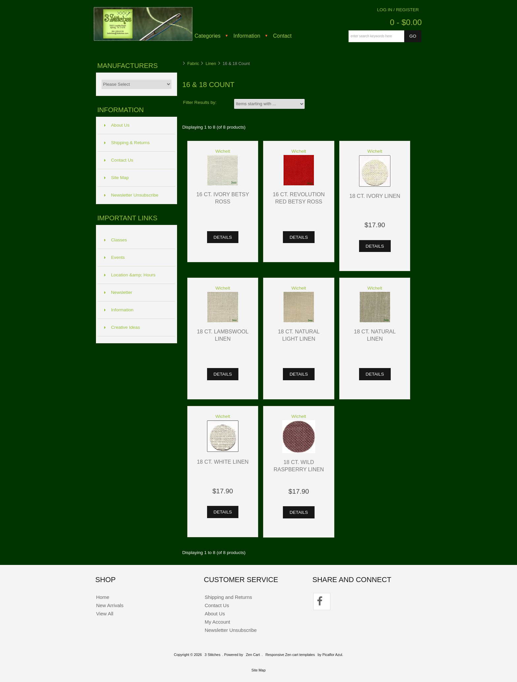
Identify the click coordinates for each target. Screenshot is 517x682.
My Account (217, 622)
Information (246, 36)
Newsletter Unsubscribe (131, 195)
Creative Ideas (122, 327)
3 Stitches (213, 655)
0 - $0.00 (406, 22)
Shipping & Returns (127, 142)
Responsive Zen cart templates (290, 655)
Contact (282, 36)
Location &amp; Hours (130, 274)
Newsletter (118, 292)
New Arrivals (109, 605)
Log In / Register (398, 9)
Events (114, 257)
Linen (211, 63)
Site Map (116, 177)
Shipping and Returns (228, 597)
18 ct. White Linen (223, 462)
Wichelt (222, 151)
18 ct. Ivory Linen (374, 196)
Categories (208, 36)
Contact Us (118, 160)
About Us (117, 125)
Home (102, 597)
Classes (115, 239)
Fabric (193, 63)
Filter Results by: (199, 102)
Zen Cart (253, 655)
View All (104, 613)
